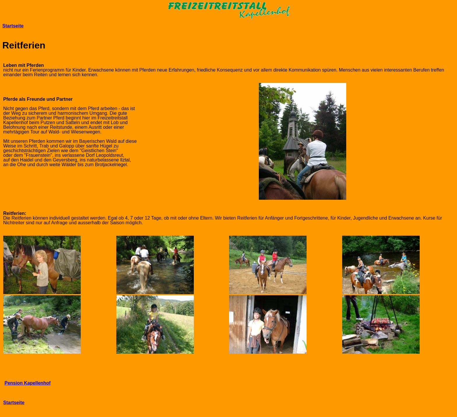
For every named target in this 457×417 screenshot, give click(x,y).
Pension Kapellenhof (27, 382)
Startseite (13, 25)
